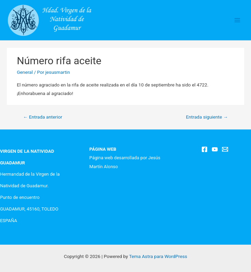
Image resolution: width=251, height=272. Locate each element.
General (25, 72)
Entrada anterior (42, 117)
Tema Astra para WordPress (158, 256)
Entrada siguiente (207, 117)
